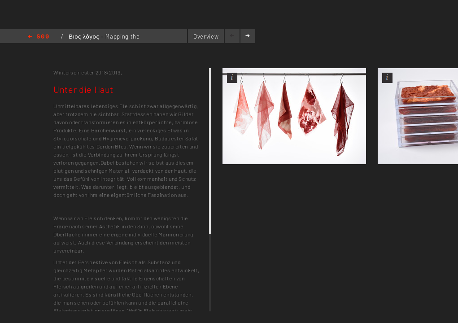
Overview (205, 36)
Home (38, 37)
